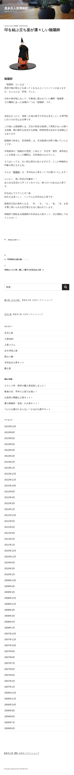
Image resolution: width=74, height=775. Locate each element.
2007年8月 (9, 657)
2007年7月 (9, 663)
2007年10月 (10, 645)
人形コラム (9, 345)
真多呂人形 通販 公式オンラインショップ (21, 753)
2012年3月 (9, 503)
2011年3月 (9, 533)
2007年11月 (10, 639)
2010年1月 (9, 574)
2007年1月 (9, 687)
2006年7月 (9, 722)
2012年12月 (10, 474)
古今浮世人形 (11, 351)
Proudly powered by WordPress (16, 769)
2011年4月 (9, 527)
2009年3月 (9, 592)
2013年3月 (9, 456)
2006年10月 (10, 704)
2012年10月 (10, 485)
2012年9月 (9, 491)
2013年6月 (9, 438)
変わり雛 (8, 356)
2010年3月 (9, 568)
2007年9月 (9, 651)
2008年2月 (9, 622)
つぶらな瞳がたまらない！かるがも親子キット (27, 409)
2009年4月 (9, 586)
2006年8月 (9, 716)
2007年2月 (9, 681)
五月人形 (8, 314)
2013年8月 (9, 432)
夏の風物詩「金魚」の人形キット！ (21, 403)
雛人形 (7, 368)
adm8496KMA (23, 26)
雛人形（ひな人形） (12, 300)
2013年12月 (10, 426)
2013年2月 (9, 462)
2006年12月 (10, 693)
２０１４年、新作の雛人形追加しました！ (25, 385)
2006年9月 (9, 710)
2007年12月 (10, 633)
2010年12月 (10, 550)
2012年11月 (10, 480)
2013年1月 (9, 468)
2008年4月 (9, 610)
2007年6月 (9, 669)
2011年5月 (9, 521)
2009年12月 (10, 580)
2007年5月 (9, 675)
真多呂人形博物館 (16, 8)
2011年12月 (10, 515)
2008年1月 (9, 628)
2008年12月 (10, 598)
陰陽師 (16, 172)
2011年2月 (9, 539)
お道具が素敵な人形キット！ (18, 397)
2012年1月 (9, 509)
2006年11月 (10, 698)
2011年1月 (9, 545)
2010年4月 (9, 562)
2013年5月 (9, 444)
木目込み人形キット (14, 240)
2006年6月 (9, 728)
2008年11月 (10, 604)
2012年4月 (9, 497)
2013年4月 (9, 450)
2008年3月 (9, 616)
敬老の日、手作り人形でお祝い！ (20, 391)
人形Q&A (8, 339)
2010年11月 (10, 556)
